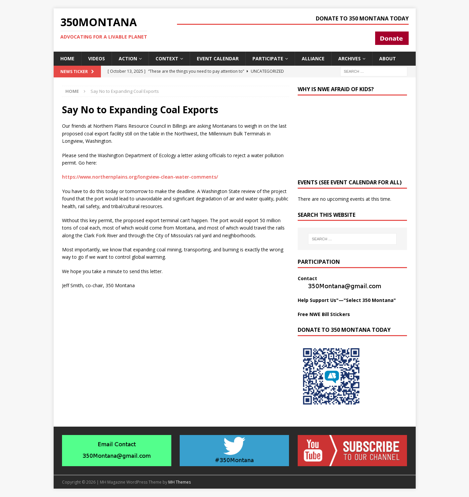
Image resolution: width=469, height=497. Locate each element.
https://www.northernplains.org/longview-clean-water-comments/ (140, 177)
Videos (96, 58)
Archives (349, 58)
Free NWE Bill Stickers (324, 314)
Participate (267, 58)
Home (67, 58)
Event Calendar (218, 58)
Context (167, 58)
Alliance (313, 58)
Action (128, 58)
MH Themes (179, 482)
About (387, 58)
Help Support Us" (318, 300)
